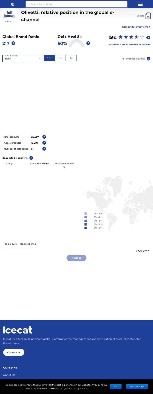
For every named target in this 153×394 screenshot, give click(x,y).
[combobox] (5, 58)
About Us (9, 375)
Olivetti (9, 21)
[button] (13, 4)
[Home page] (17, 330)
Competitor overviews (136, 26)
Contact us (13, 352)
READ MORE (137, 386)
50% (62, 43)
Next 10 (76, 258)
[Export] (144, 16)
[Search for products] (76, 4)
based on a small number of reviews (130, 44)
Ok (116, 386)
